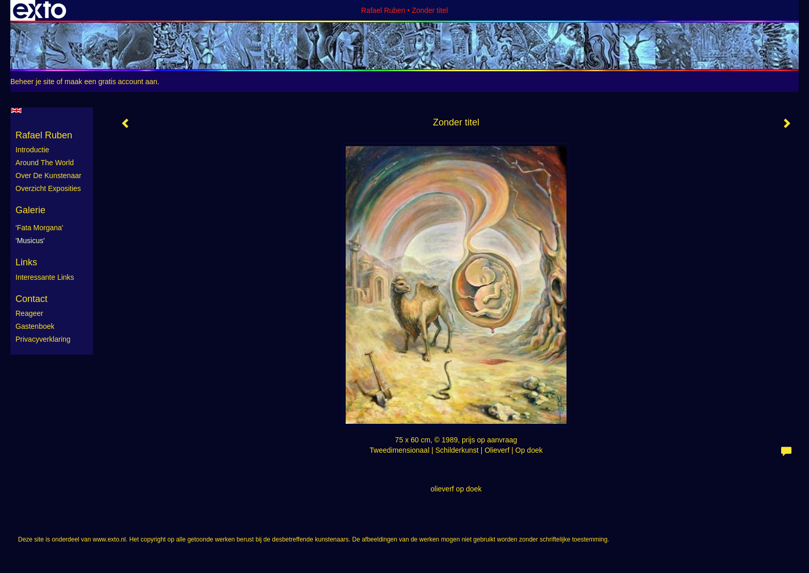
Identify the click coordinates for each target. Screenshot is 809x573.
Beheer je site (32, 81)
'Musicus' (30, 240)
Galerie (30, 210)
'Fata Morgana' (39, 228)
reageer (29, 313)
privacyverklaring (43, 339)
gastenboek (35, 326)
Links (26, 262)
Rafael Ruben (383, 10)
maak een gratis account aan (110, 81)
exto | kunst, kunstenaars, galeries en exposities (39, 10)
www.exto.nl (109, 539)
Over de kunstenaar (48, 175)
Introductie (32, 150)
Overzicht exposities (48, 188)
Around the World (44, 162)
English (16, 110)
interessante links (44, 277)
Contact (31, 299)
